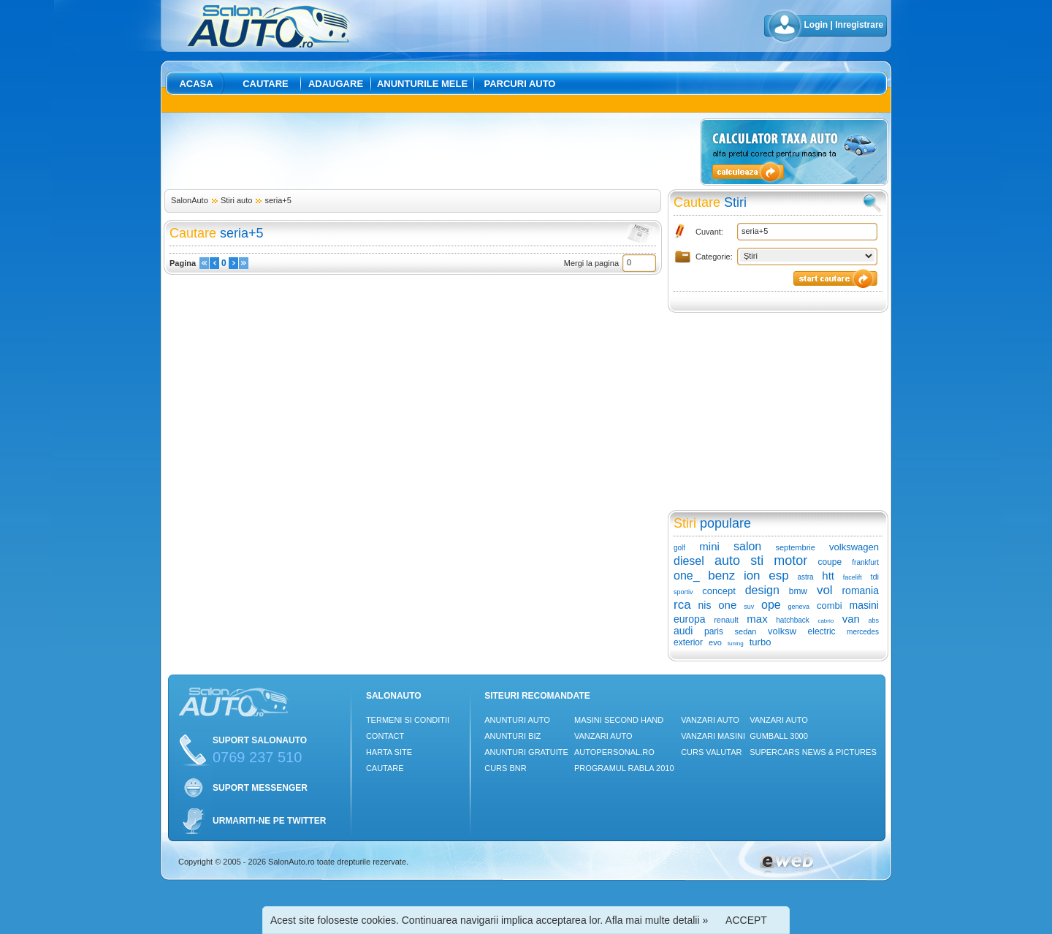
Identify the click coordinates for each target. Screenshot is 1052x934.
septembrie (795, 547)
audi (683, 631)
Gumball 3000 (779, 736)
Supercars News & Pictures (813, 752)
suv (749, 606)
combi (829, 605)
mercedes (863, 632)
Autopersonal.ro (614, 752)
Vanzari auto (603, 736)
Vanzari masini (713, 736)
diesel (689, 561)
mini (709, 546)
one (727, 605)
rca (682, 605)
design (762, 590)
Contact (385, 736)
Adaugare (335, 83)
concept (719, 590)
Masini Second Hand (618, 719)
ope (771, 605)
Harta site (389, 752)
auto (727, 560)
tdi (874, 576)
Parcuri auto (520, 83)
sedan (746, 631)
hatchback (792, 620)
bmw (798, 591)
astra (805, 577)
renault (726, 619)
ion (752, 575)
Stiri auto (236, 200)
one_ (687, 575)
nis (704, 605)
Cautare (266, 83)
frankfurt (865, 562)
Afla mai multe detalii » (656, 920)
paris (713, 631)
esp (778, 575)
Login (816, 25)
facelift (852, 577)
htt (828, 575)
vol (825, 590)
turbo (760, 642)
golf (679, 548)
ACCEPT (746, 920)
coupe (829, 562)
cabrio (825, 621)
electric (822, 631)
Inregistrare (859, 25)
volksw (782, 631)
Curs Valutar (711, 752)
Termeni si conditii (407, 719)
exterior (688, 642)
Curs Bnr (505, 768)
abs (874, 620)
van (851, 618)
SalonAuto (189, 200)
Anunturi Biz (512, 736)
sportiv (683, 592)
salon (747, 546)
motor (790, 560)
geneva (799, 606)
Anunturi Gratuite (526, 752)
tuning (736, 643)
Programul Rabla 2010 (624, 768)
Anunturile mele (422, 83)
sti (756, 560)
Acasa (196, 83)
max (757, 618)
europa (690, 619)
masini (864, 605)
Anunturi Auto (517, 719)
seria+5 (277, 200)
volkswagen (854, 547)
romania (860, 590)
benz (721, 575)
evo (715, 642)
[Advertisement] (429, 151)
